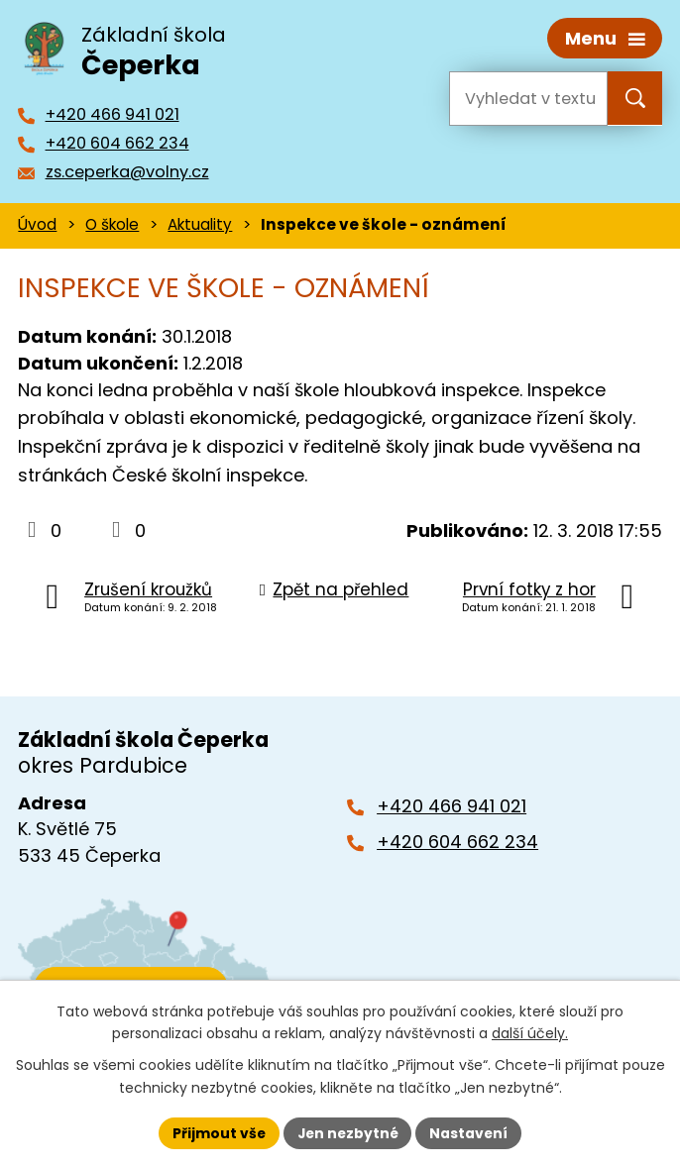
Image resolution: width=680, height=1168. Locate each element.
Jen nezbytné (347, 1132)
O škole (112, 223)
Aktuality (200, 223)
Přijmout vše (217, 1132)
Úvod (37, 223)
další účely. (530, 1033)
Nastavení (470, 1132)
